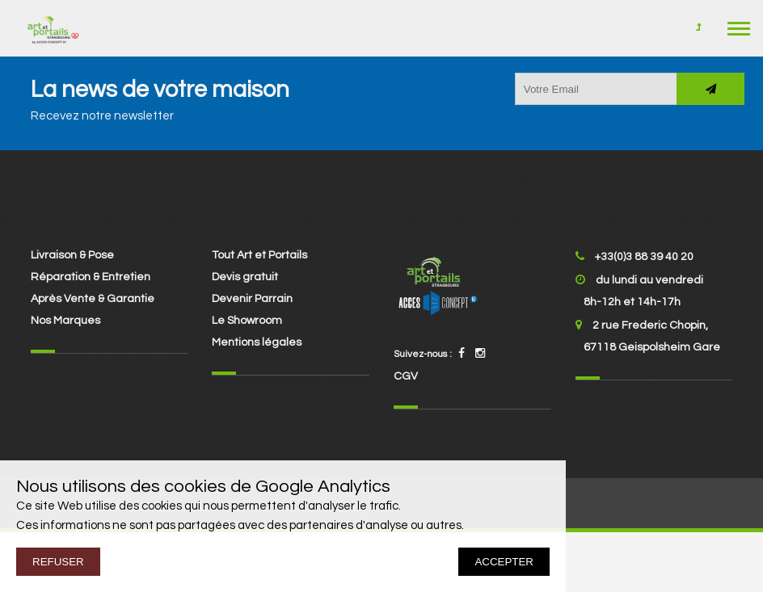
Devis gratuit (245, 277)
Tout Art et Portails (259, 255)
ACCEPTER (503, 562)
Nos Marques (65, 320)
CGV (406, 376)
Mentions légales (256, 342)
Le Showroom (247, 320)
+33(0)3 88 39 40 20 (644, 256)
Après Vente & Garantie (92, 299)
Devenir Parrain (252, 299)
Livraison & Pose (72, 255)
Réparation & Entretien (90, 277)
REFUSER (58, 562)
